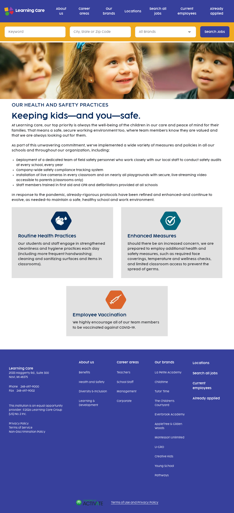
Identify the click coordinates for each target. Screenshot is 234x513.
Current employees (187, 11)
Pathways (162, 475)
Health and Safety (91, 382)
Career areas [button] (84, 11)
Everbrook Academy (170, 414)
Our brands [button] (109, 11)
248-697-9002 (26, 390)
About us (86, 362)
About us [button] (61, 11)
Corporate (124, 401)
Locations (133, 11)
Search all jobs (157, 11)
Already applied (216, 11)
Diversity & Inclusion (93, 391)
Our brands (164, 362)
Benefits (84, 372)
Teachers (123, 372)
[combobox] (100, 31)
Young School (164, 466)
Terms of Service (20, 427)
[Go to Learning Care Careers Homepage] (24, 11)
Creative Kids (164, 456)
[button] (124, 32)
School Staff (125, 382)
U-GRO (159, 447)
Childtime (161, 382)
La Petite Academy (168, 372)
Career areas (128, 362)
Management (126, 391)
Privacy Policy (19, 423)
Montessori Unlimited (169, 437)
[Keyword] (35, 31)
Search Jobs (215, 32)
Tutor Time (162, 391)
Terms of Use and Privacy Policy (134, 502)
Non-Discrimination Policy (27, 431)
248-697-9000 (30, 386)
